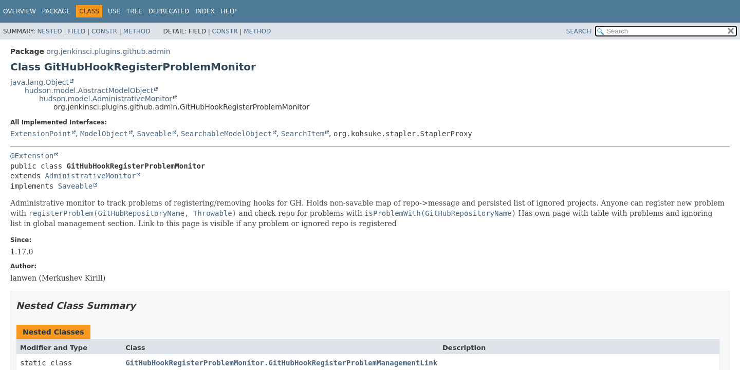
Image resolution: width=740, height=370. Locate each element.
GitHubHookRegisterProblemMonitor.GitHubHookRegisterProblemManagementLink (281, 363)
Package (56, 11)
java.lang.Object (39, 82)
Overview (19, 11)
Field (76, 31)
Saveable (154, 134)
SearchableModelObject (226, 134)
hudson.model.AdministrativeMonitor (105, 99)
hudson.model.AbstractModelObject (89, 90)
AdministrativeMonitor (90, 176)
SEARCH (578, 31)
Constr (104, 31)
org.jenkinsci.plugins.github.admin (108, 51)
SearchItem (302, 134)
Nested (49, 31)
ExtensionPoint (40, 134)
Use (114, 11)
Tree (134, 11)
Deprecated (169, 11)
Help (229, 11)
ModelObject (104, 134)
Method (137, 31)
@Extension (31, 156)
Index (205, 11)
